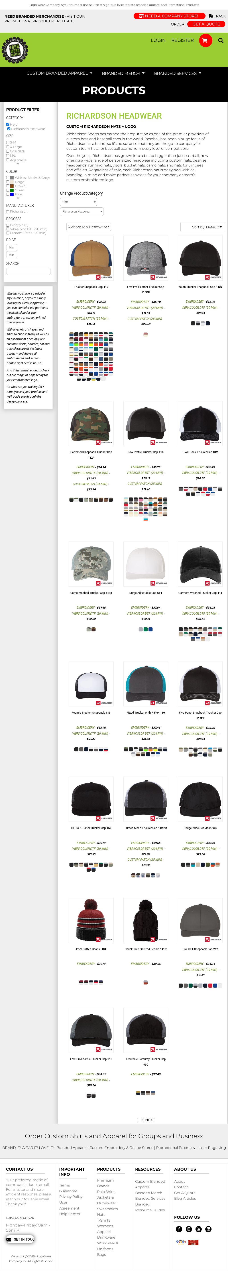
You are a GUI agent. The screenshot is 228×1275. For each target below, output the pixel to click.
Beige (19, 182)
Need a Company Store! (169, 16)
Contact (181, 1187)
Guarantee (68, 1191)
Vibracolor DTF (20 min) (28, 229)
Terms (64, 1185)
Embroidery (19, 225)
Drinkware (106, 1237)
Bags (101, 1254)
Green (19, 190)
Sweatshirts (107, 1209)
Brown (20, 186)
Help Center (69, 1214)
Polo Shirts (106, 1192)
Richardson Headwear (28, 129)
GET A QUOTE (206, 24)
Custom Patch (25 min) (28, 233)
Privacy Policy (71, 1197)
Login (158, 40)
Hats (13, 124)
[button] (205, 40)
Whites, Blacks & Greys (32, 178)
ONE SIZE (17, 151)
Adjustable (18, 160)
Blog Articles (185, 1198)
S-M (13, 142)
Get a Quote (185, 1193)
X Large (16, 147)
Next (150, 1120)
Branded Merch (148, 1193)
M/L (13, 156)
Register (182, 40)
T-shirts (103, 1220)
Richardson (19, 211)
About (179, 1181)
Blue (18, 194)
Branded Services (150, 1198)
